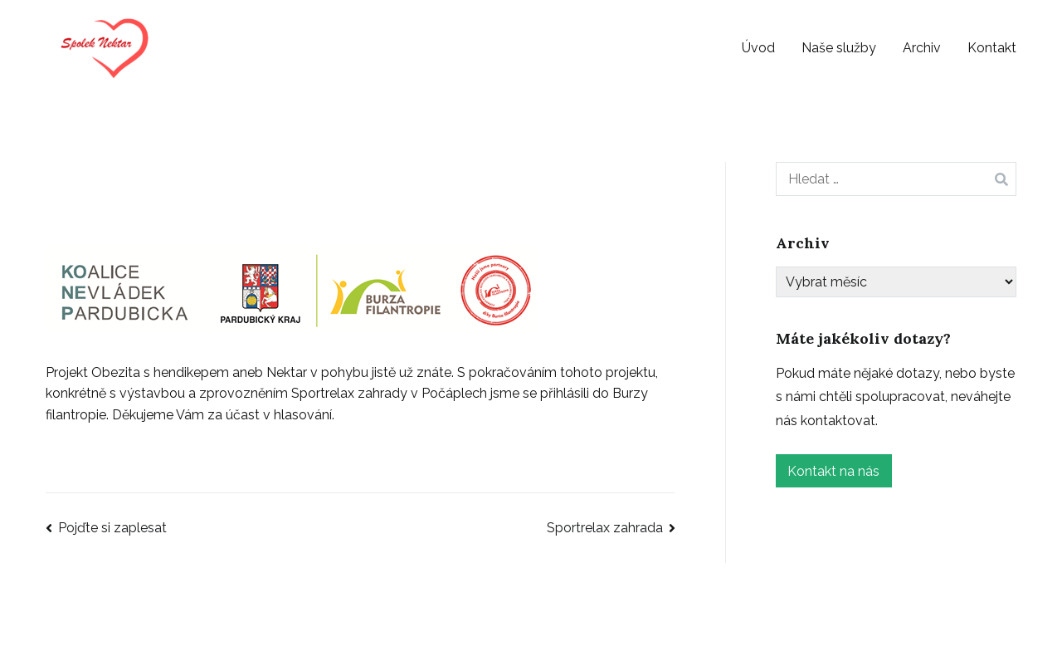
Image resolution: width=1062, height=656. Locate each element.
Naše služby (838, 48)
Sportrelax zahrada (605, 528)
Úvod (758, 48)
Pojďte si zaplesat (112, 528)
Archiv (922, 48)
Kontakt (991, 48)
